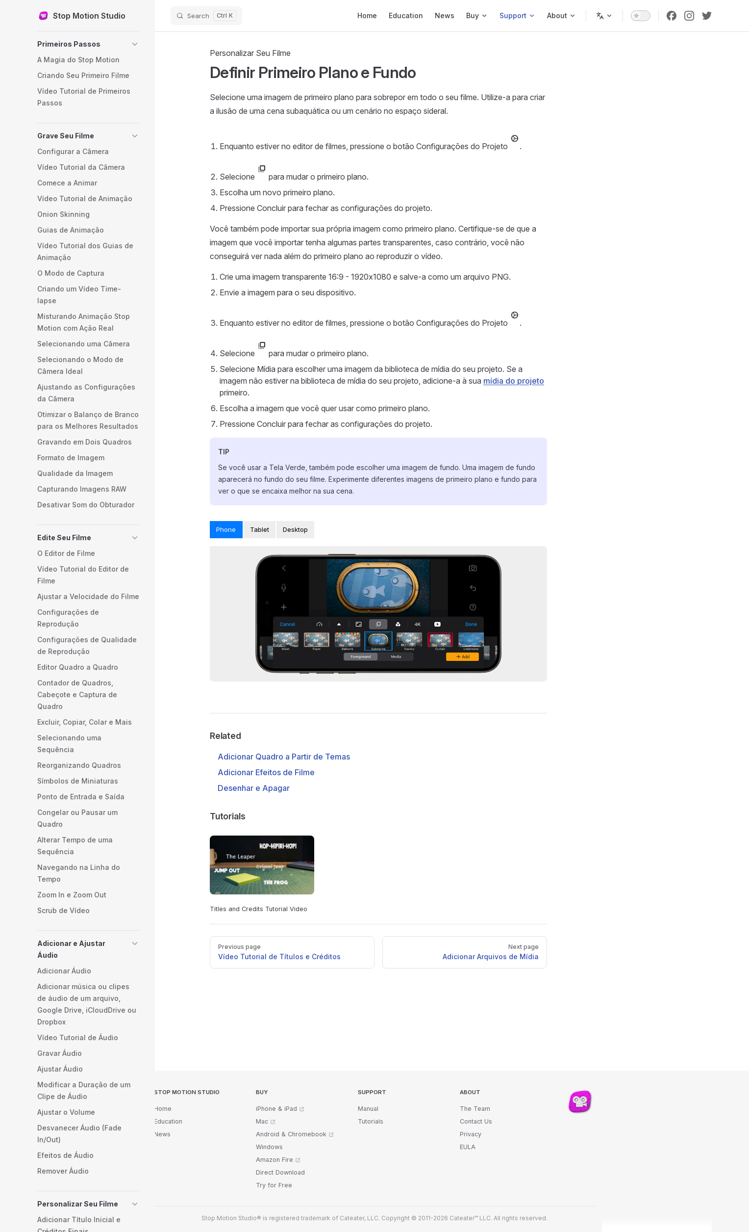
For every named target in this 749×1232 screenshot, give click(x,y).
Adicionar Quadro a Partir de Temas (284, 756)
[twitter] (707, 16)
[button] (88, 44)
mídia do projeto (513, 381)
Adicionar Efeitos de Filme (266, 772)
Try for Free (274, 1185)
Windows (269, 1147)
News (162, 1134)
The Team (475, 1108)
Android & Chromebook (291, 1134)
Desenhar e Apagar (254, 788)
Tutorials (370, 1121)
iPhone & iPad (276, 1108)
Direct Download (280, 1172)
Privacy (470, 1134)
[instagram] (689, 16)
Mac (262, 1121)
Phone (226, 529)
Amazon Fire (274, 1159)
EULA (467, 1147)
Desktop (295, 529)
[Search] (206, 15)
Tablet (259, 529)
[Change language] (604, 15)
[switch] (640, 15)
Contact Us (476, 1121)
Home (163, 1108)
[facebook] (671, 16)
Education (168, 1121)
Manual (368, 1108)
